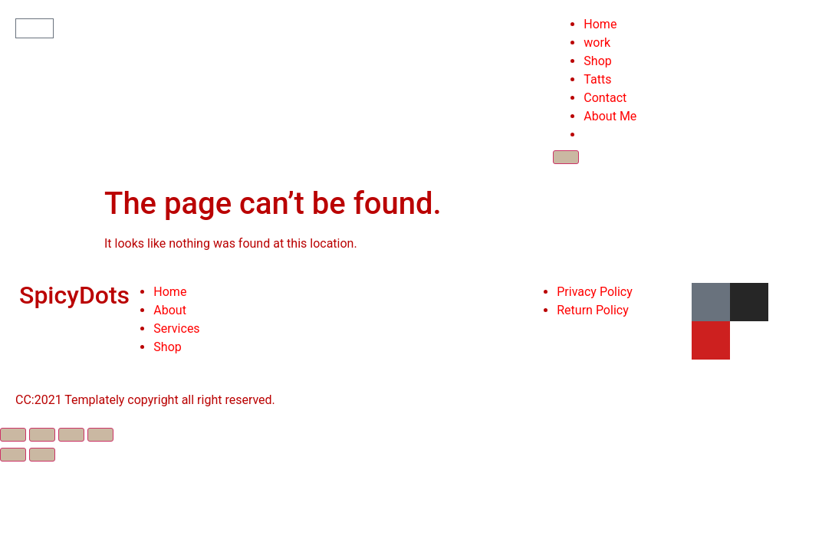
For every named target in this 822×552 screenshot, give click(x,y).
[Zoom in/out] (100, 435)
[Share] (42, 435)
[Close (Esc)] (13, 435)
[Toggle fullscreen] (71, 435)
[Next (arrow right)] (42, 455)
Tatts (597, 79)
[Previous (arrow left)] (13, 455)
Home (600, 24)
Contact (605, 97)
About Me (610, 116)
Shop (597, 61)
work (597, 42)
